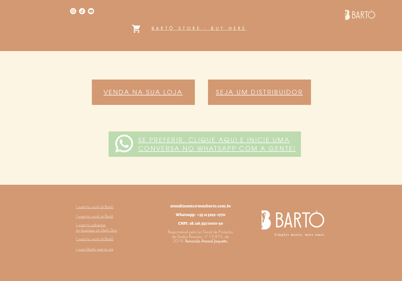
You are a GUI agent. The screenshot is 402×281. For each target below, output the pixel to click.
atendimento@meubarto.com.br (200, 205)
